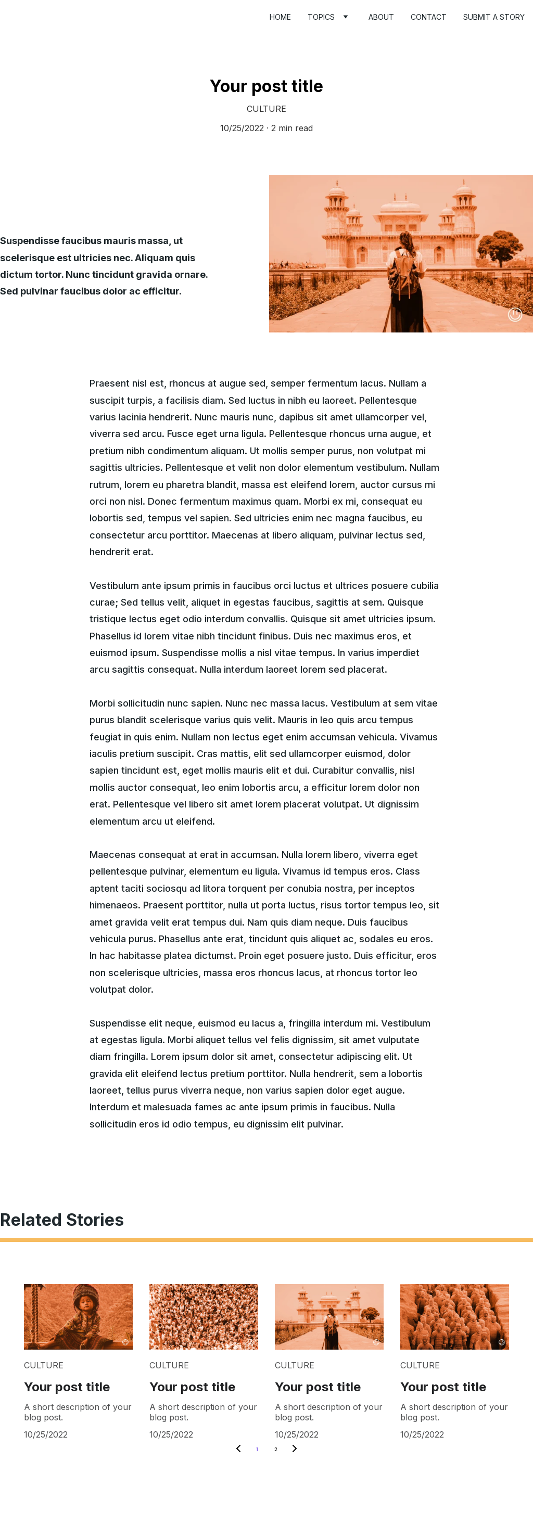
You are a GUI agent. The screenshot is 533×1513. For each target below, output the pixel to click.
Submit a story (494, 16)
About (381, 16)
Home (280, 16)
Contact (429, 16)
